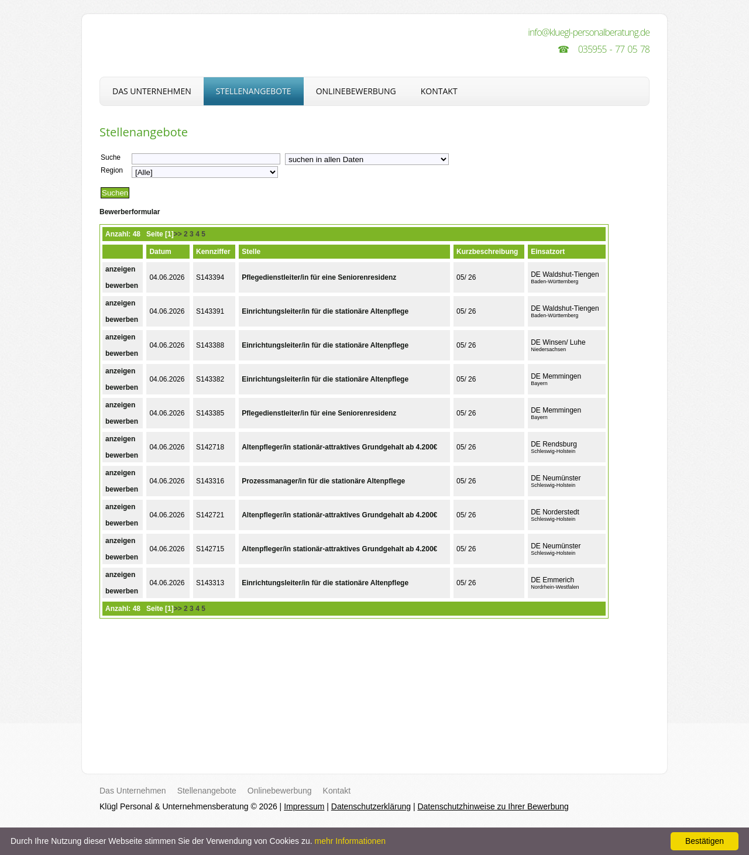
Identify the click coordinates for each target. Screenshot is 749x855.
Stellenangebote (253, 91)
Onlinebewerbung (356, 91)
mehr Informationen (350, 841)
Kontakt (439, 91)
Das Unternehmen (151, 91)
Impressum (304, 806)
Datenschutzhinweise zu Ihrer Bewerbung (492, 806)
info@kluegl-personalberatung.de (589, 32)
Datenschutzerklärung (371, 806)
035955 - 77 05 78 (614, 49)
